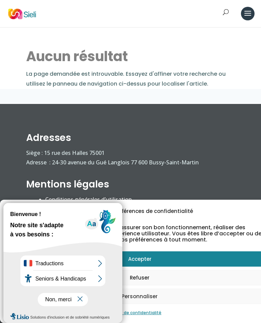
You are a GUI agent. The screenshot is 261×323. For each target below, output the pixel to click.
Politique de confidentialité (132, 313)
